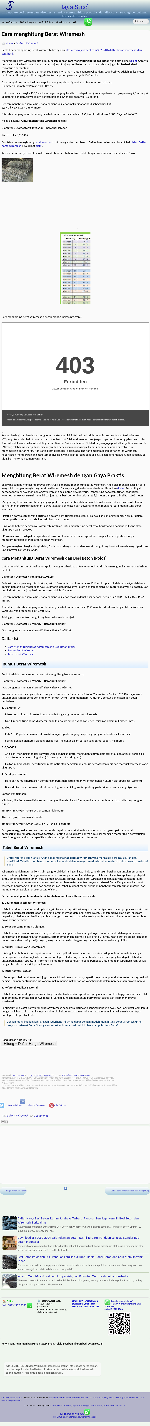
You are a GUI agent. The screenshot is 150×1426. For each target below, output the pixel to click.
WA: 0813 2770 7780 (17, 1305)
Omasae (61, 1405)
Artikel (19, 43)
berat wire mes (43, 142)
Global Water (96, 1405)
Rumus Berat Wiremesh (22, 650)
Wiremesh (32, 43)
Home (9, 43)
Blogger (86, 1405)
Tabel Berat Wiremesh (21, 654)
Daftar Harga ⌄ (28, 22)
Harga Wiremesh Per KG (19, 1190)
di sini (120, 488)
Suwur (68, 1405)
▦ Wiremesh (63, 22)
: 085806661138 (76, 22)
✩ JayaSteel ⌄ (9, 22)
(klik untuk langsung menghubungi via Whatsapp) (75, 1415)
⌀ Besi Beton (46, 22)
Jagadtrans (77, 1405)
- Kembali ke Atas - (118, 1405)
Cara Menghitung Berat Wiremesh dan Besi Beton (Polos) (42, 647)
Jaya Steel (75, 7)
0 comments (41, 1115)
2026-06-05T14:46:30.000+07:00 (76, 1075)
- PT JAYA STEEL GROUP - (12, 1397)
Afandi (53, 1405)
